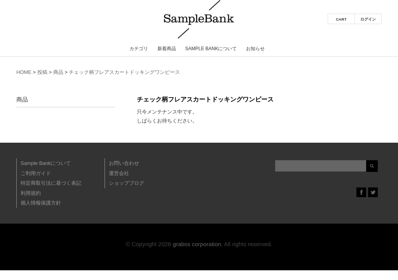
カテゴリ (138, 48)
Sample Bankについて (211, 48)
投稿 (42, 72)
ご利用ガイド (36, 173)
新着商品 (166, 48)
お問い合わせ (124, 163)
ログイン (368, 19)
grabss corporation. (198, 244)
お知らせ (255, 48)
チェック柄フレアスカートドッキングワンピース (124, 72)
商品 (58, 72)
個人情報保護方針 (41, 203)
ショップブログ (126, 183)
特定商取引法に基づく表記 (51, 183)
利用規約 (31, 193)
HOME (23, 72)
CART (341, 19)
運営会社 (119, 173)
